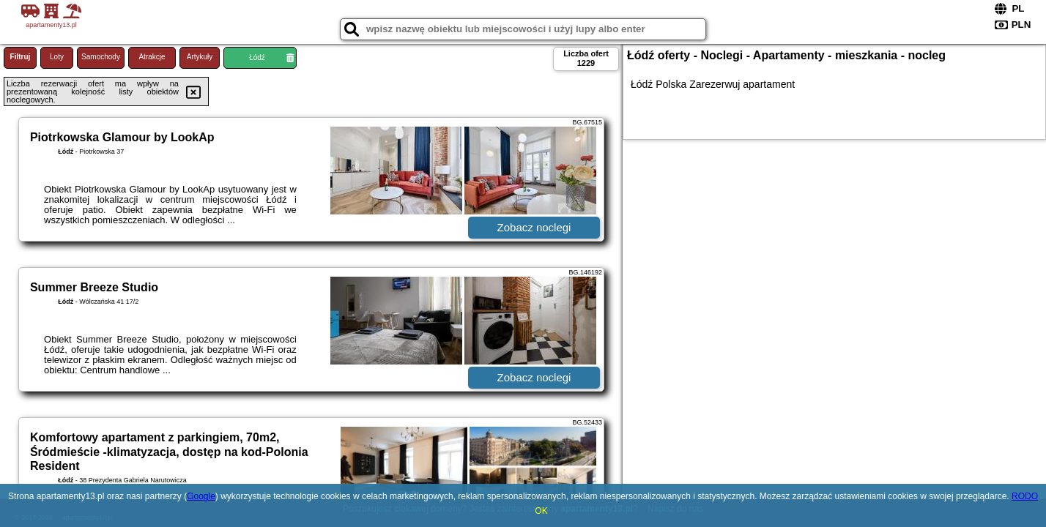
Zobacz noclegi (534, 227)
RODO (1025, 496)
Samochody (100, 57)
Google (201, 496)
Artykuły (200, 57)
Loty (57, 57)
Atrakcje (151, 57)
